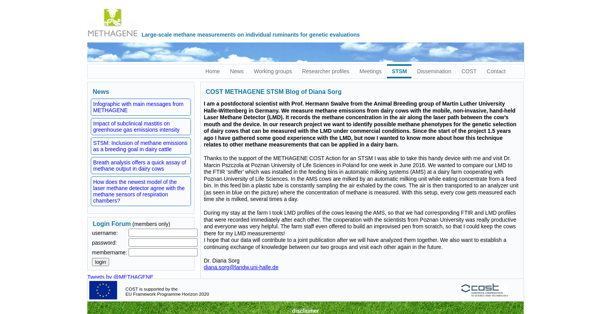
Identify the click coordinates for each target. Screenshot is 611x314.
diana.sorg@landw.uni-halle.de (241, 267)
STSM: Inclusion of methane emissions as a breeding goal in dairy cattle (140, 146)
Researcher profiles (325, 71)
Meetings (371, 71)
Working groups (273, 71)
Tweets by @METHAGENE (120, 277)
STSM (399, 71)
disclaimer (305, 311)
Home (212, 71)
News (237, 71)
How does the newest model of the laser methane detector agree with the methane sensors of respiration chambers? (139, 191)
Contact (496, 71)
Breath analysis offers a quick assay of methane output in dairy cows (139, 165)
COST (469, 71)
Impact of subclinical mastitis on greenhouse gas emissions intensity (136, 126)
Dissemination (434, 71)
